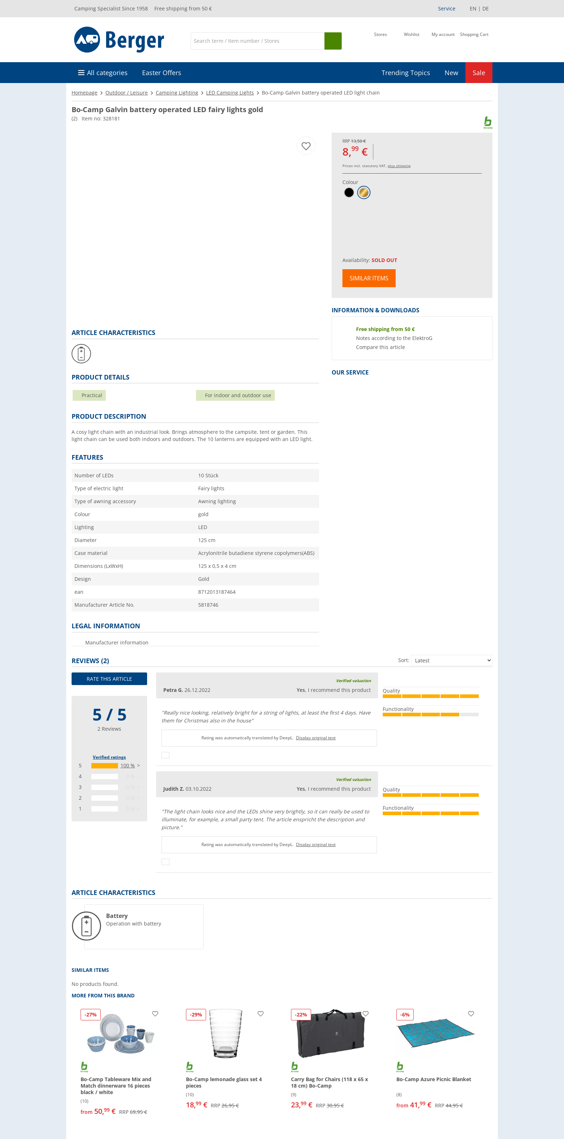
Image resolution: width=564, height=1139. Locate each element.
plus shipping (399, 165)
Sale (479, 72)
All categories (107, 72)
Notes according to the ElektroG (394, 338)
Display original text (316, 738)
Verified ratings (109, 757)
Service (446, 8)
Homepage (84, 92)
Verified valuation (353, 680)
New (451, 72)
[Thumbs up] (165, 755)
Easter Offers (161, 72)
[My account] (443, 40)
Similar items (369, 278)
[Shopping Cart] (474, 40)
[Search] (257, 41)
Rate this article (109, 678)
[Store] (380, 40)
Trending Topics (406, 72)
